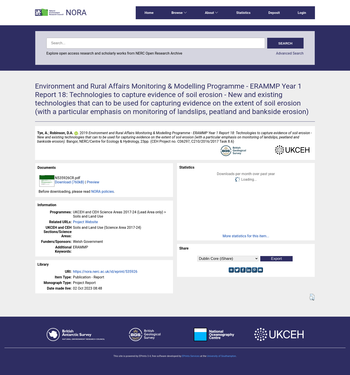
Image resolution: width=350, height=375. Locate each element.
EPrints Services (191, 356)
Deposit (274, 13)
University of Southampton (221, 356)
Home (149, 13)
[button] (312, 297)
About (211, 13)
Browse (179, 13)
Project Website (85, 222)
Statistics (243, 13)
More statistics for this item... (246, 236)
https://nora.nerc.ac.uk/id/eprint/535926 (105, 271)
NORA (76, 12)
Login (302, 13)
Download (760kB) (69, 182)
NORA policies (102, 191)
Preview (93, 182)
